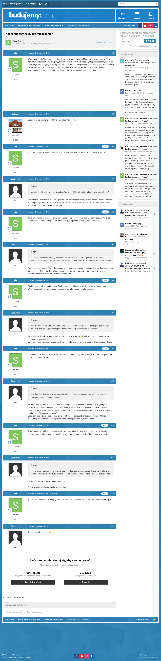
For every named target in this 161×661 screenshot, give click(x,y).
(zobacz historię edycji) (103, 500)
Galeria (151, 18)
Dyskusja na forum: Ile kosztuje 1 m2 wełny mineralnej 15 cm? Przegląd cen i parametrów (140, 62)
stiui (19, 41)
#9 (113, 349)
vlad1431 (133, 123)
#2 (113, 114)
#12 (112, 458)
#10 (112, 381)
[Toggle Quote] (32, 186)
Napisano (147, 123)
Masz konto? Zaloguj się (13, 3)
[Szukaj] (130, 4)
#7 (113, 280)
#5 (113, 212)
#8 (113, 313)
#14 (112, 526)
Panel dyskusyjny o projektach (43, 44)
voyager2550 (134, 93)
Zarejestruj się (31, 4)
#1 (113, 53)
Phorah (127, 242)
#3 (113, 146)
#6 (113, 244)
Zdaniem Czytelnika (137, 68)
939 (15, 140)
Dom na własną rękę (133, 90)
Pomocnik (129, 218)
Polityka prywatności (9, 657)
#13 (112, 493)
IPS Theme (5, 655)
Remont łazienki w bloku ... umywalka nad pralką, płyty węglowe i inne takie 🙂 (135, 252)
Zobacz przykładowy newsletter (143, 46)
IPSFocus (14, 655)
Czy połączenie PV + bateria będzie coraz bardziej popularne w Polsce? (137, 236)
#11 (112, 425)
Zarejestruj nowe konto (33, 582)
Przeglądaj (137, 18)
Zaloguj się (86, 582)
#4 (113, 179)
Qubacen (15, 114)
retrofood (133, 151)
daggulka (128, 258)
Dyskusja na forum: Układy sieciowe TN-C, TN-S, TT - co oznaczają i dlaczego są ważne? (137, 266)
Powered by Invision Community (148, 657)
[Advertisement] (59, 95)
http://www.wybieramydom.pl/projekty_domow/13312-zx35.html (53, 62)
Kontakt (20, 657)
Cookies (28, 657)
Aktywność (122, 18)
